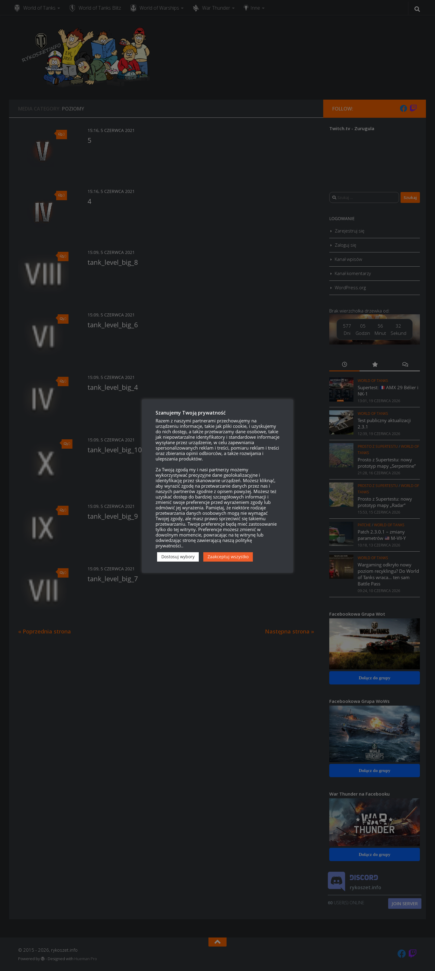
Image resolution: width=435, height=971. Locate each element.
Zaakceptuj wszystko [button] (228, 556)
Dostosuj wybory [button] (178, 556)
